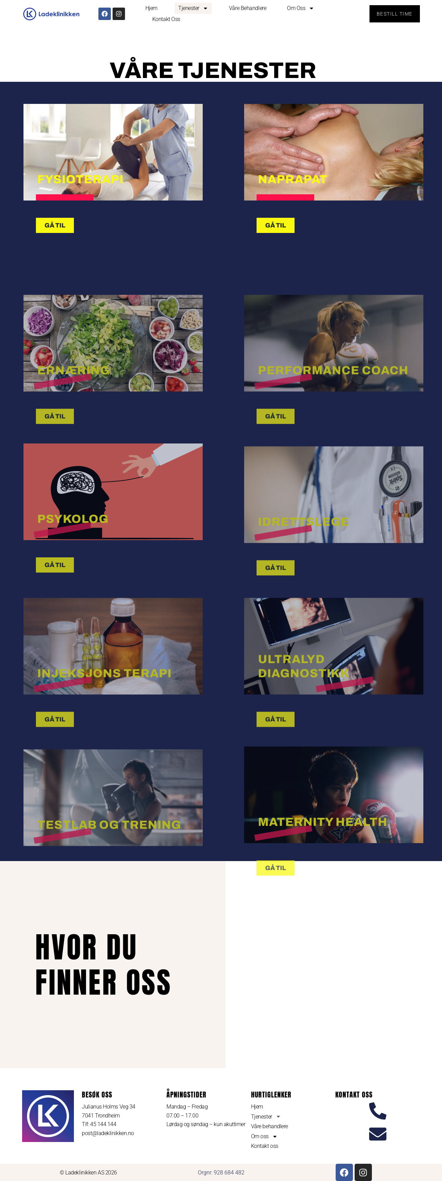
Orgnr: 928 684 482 (221, 1172)
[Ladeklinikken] (332, 964)
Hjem (151, 8)
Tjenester (193, 8)
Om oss (300, 8)
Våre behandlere (247, 8)
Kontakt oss (166, 19)
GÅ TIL (55, 639)
